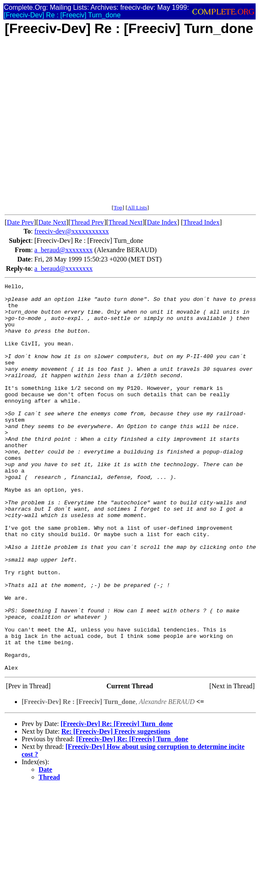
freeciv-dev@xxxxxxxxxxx (71, 231)
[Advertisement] (79, 124)
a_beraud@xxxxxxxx (63, 249)
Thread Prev (87, 222)
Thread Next (125, 222)
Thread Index (201, 222)
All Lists (137, 207)
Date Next (52, 222)
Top (118, 207)
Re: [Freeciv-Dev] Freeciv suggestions (115, 808)
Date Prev (20, 222)
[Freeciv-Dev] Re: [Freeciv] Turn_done (117, 801)
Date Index (162, 222)
